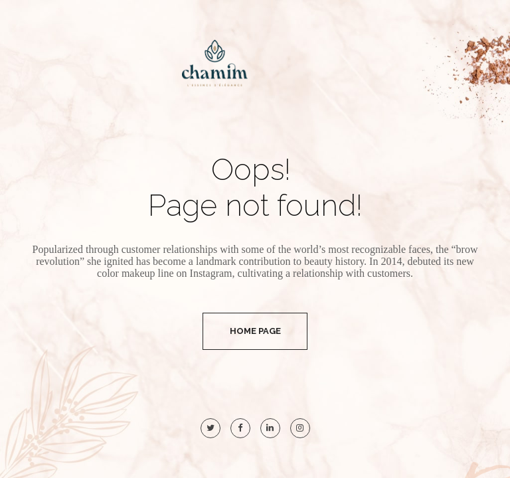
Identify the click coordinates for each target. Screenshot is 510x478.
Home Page (255, 331)
